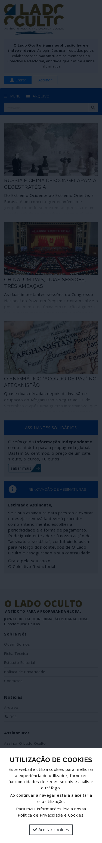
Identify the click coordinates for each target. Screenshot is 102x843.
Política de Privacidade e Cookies (51, 815)
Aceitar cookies (51, 830)
